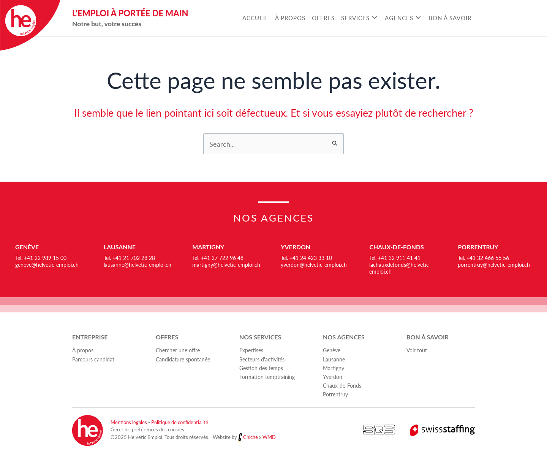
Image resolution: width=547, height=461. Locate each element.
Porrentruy (478, 246)
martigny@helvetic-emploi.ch (226, 264)
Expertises (251, 350)
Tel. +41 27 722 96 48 (217, 257)
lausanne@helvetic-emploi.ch (137, 264)
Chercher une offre (178, 350)
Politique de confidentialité (179, 422)
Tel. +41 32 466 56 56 (483, 257)
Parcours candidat (93, 359)
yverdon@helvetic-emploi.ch (314, 264)
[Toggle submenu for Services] (374, 18)
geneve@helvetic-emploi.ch (47, 264)
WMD (269, 437)
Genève (27, 246)
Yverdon (295, 246)
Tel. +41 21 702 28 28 (129, 257)
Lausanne (120, 246)
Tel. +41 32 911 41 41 (395, 257)
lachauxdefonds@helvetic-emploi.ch (400, 268)
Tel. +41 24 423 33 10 (306, 257)
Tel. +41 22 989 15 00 (40, 257)
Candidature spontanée (183, 359)
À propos (82, 350)
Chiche (250, 437)
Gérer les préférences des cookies (147, 429)
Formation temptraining (267, 376)
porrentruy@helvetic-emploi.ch (494, 264)
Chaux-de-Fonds (396, 246)
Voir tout (416, 350)
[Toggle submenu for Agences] (418, 18)
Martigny (208, 246)
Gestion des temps (261, 368)
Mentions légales (129, 422)
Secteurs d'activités (262, 359)
